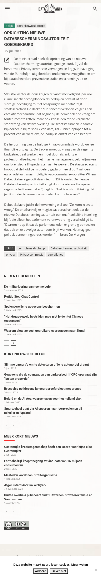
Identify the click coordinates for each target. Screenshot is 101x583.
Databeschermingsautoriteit (69, 248)
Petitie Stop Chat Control (21, 296)
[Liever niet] (96, 570)
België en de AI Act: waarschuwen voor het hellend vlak (42, 399)
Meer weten (79, 565)
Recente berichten (22, 276)
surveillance (55, 254)
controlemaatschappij (32, 248)
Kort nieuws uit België (31, 25)
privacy (10, 254)
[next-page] (13, 343)
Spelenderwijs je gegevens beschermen (32, 306)
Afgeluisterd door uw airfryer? (25, 485)
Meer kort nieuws (21, 436)
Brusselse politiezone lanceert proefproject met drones (42, 389)
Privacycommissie (31, 254)
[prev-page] (6, 343)
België (9, 25)
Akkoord (40, 571)
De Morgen (77, 234)
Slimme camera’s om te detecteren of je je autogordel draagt (46, 364)
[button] (7, 8)
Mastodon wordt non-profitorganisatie (30, 475)
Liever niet (59, 571)
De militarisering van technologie (27, 286)
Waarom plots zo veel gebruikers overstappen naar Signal (44, 331)
